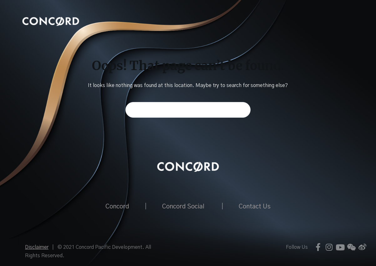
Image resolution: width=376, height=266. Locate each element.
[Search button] (243, 110)
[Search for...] (188, 110)
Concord (117, 206)
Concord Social (183, 206)
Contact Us (255, 206)
